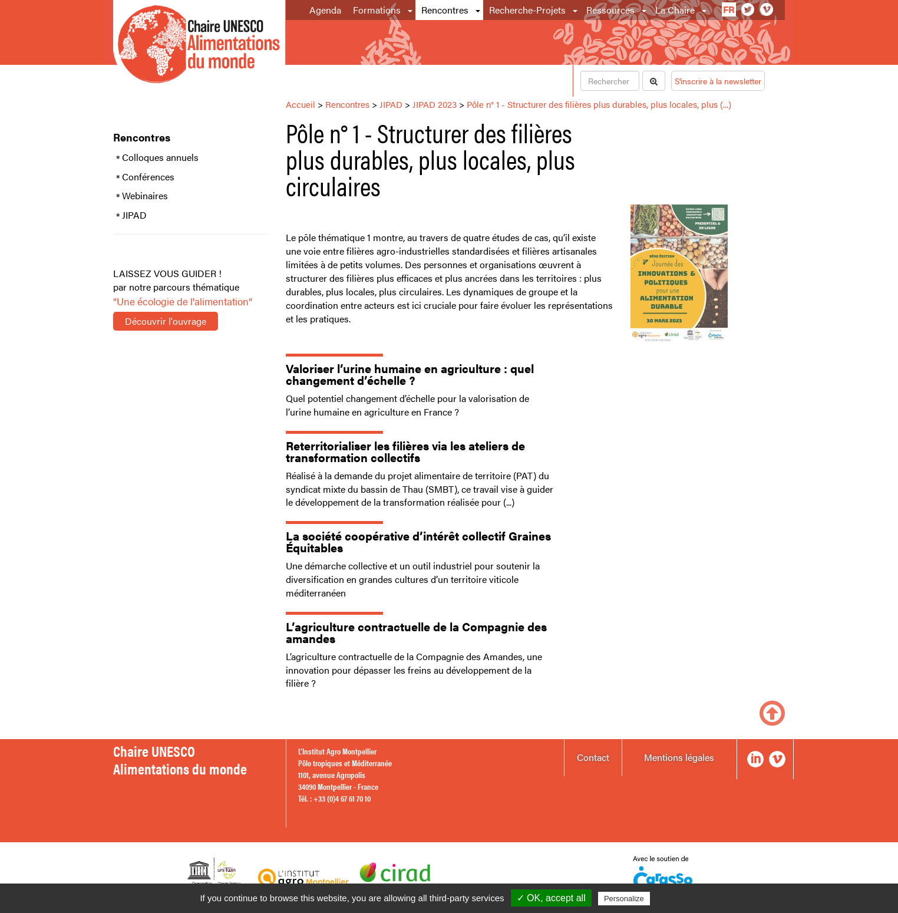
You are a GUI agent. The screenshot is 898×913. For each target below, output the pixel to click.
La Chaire (675, 10)
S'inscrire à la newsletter (718, 81)
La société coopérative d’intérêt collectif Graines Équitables (418, 541)
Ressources (610, 10)
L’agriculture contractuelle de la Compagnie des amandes (416, 632)
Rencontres (444, 10)
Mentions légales (679, 757)
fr (729, 9)
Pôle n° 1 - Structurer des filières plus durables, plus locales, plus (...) (599, 104)
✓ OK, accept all (551, 898)
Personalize (624, 898)
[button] (411, 10)
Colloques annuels (160, 157)
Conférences (148, 176)
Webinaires (145, 195)
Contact (593, 757)
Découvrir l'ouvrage (165, 321)
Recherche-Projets (527, 10)
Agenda (325, 10)
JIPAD (134, 215)
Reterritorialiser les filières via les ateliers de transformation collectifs (405, 451)
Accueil (300, 104)
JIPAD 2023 (434, 104)
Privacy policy (681, 898)
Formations (377, 10)
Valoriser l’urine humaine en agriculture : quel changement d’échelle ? (410, 374)
